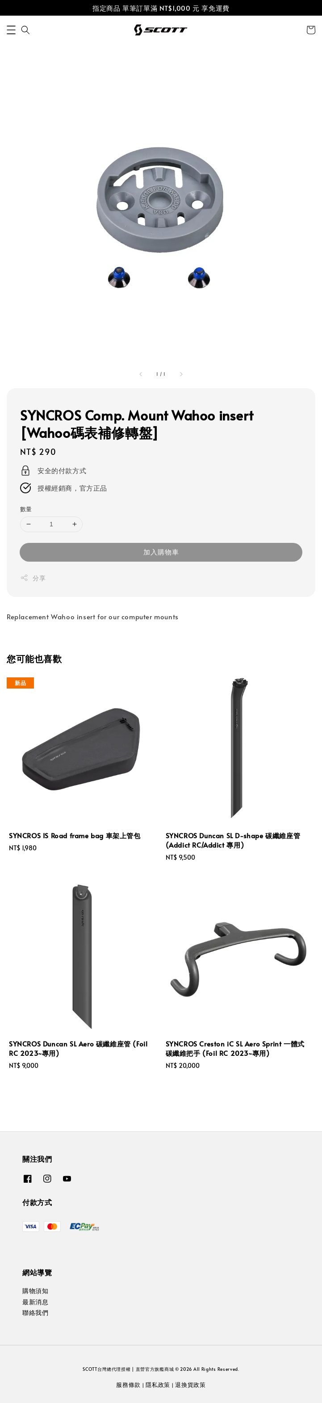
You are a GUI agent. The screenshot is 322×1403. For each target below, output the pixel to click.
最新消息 (35, 1302)
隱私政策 (158, 1385)
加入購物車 (161, 551)
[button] (11, 30)
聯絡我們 (35, 1312)
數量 (26, 509)
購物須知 (35, 1290)
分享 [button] (33, 578)
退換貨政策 (190, 1385)
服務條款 (128, 1385)
